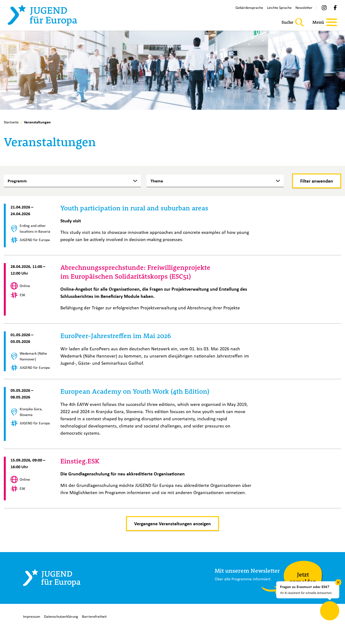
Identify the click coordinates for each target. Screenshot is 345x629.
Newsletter (303, 7)
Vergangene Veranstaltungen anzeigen (172, 523)
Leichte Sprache (279, 7)
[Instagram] (324, 8)
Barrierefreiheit (94, 616)
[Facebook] (335, 8)
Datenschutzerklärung (61, 616)
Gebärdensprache (249, 7)
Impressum (31, 616)
